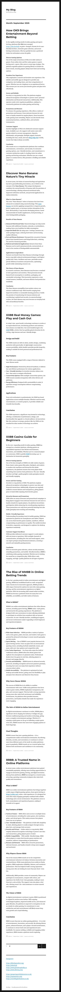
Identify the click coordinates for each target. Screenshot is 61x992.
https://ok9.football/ (12, 46)
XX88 (8, 330)
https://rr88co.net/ (12, 794)
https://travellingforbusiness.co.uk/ (17, 978)
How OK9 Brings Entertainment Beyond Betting (22, 34)
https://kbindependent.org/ (15, 963)
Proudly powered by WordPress (19, 987)
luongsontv (9, 958)
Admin (10, 164)
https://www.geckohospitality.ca (16, 967)
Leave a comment (29, 164)
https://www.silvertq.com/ (14, 970)
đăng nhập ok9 (33, 137)
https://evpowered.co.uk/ (14, 976)
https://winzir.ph (11, 965)
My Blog (11, 9)
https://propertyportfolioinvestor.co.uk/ (19, 974)
